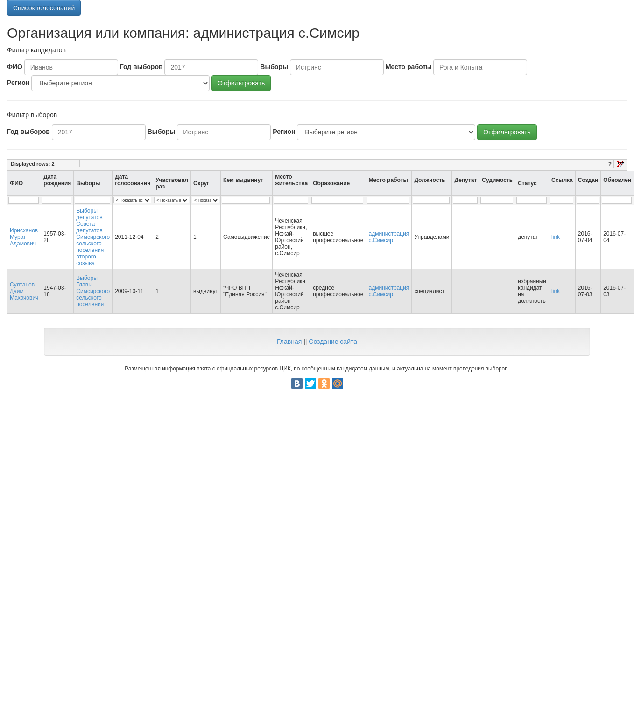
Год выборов (141, 66)
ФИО (14, 66)
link (555, 237)
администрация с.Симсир (388, 237)
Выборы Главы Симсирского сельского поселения (93, 291)
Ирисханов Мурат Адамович (24, 237)
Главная (289, 341)
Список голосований (44, 8)
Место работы (408, 66)
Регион (18, 82)
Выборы (274, 66)
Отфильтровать (241, 83)
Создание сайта (333, 341)
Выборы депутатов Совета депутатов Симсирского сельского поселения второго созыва (93, 237)
